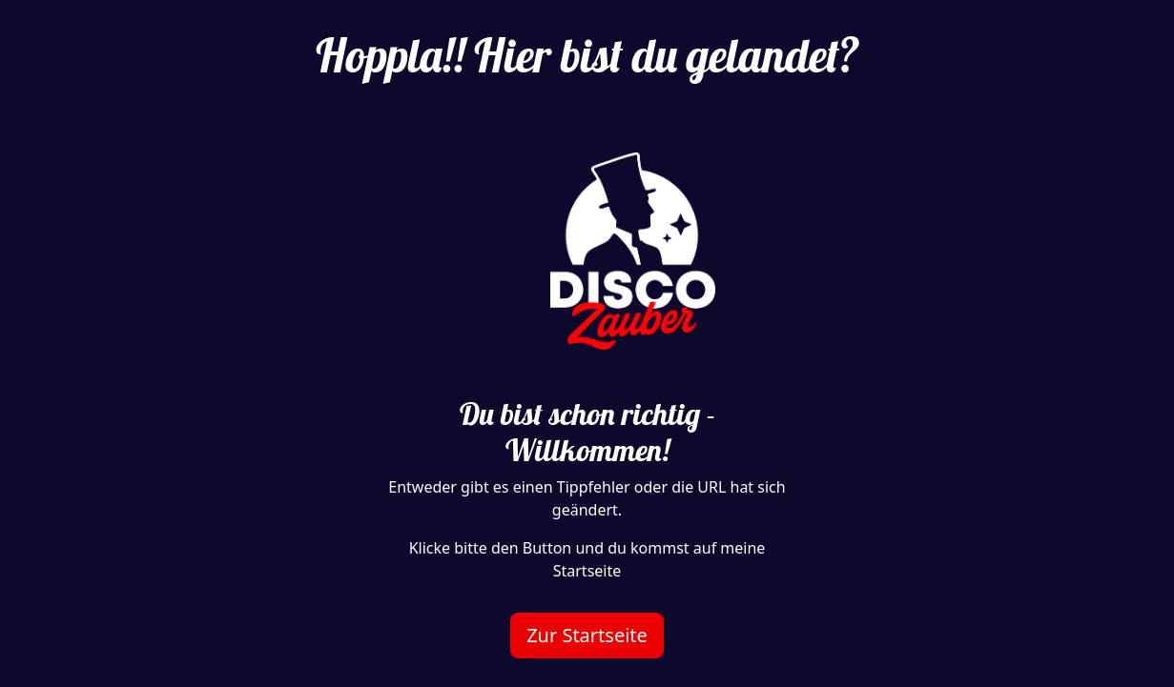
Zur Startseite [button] (587, 635)
